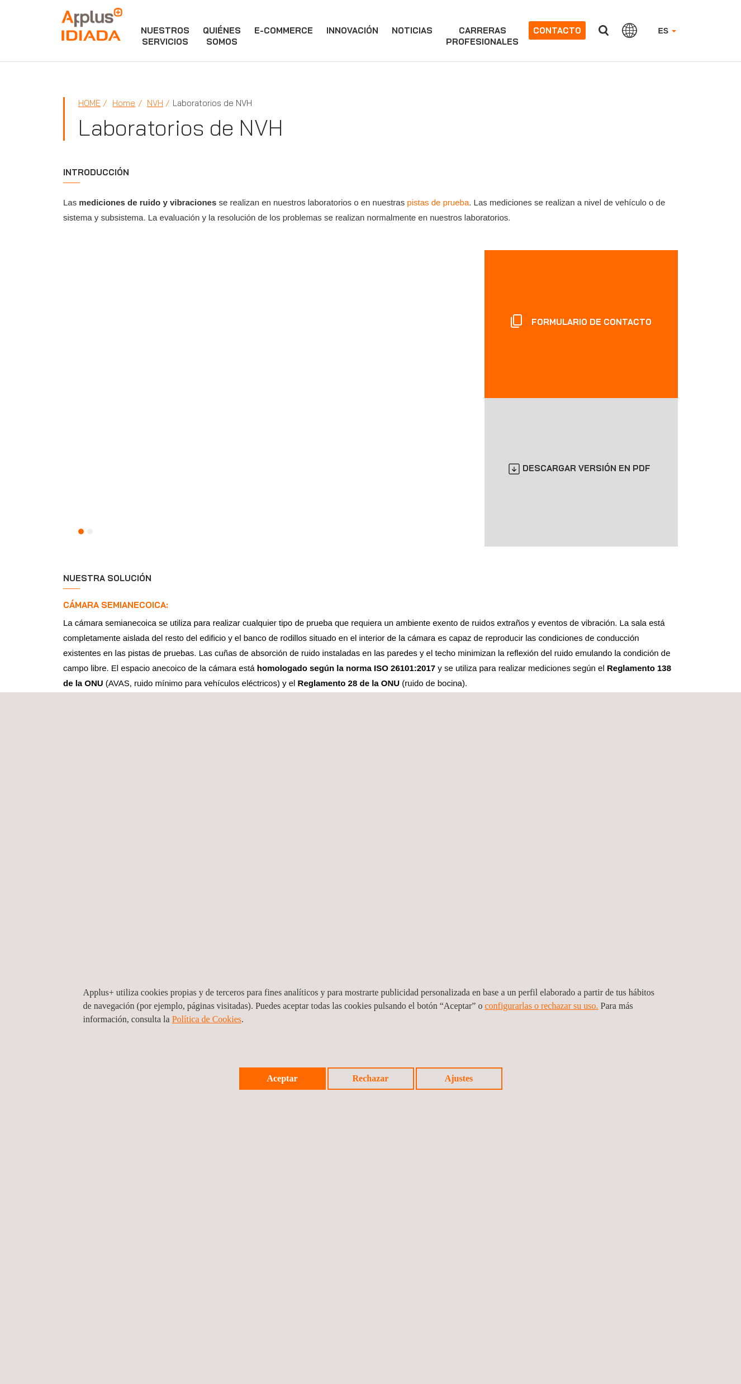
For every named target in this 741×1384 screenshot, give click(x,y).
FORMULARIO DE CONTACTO (590, 321)
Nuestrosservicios (165, 36)
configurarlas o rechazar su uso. (541, 1006)
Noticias (412, 30)
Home (89, 103)
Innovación (352, 30)
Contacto (557, 30)
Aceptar (282, 1078)
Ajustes (459, 1078)
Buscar (603, 30)
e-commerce (283, 30)
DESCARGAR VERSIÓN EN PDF (586, 468)
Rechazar (371, 1078)
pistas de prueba (438, 202)
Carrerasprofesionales (482, 36)
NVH (155, 103)
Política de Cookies (206, 1019)
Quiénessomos (222, 36)
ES (667, 30)
